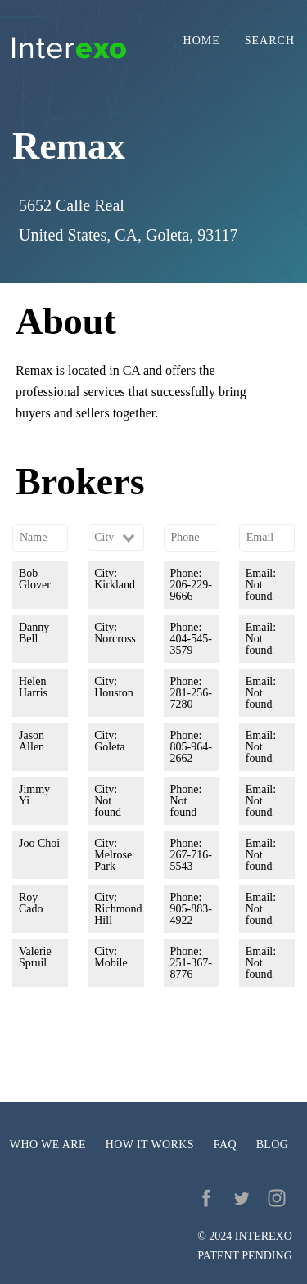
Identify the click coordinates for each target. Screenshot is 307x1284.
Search (270, 41)
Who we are (48, 1144)
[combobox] (115, 538)
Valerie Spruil (35, 957)
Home (201, 41)
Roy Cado (31, 903)
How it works (150, 1144)
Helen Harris (33, 687)
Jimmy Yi (34, 795)
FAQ (225, 1144)
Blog (272, 1144)
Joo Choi (39, 843)
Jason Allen (31, 741)
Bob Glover (35, 579)
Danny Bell (34, 633)
